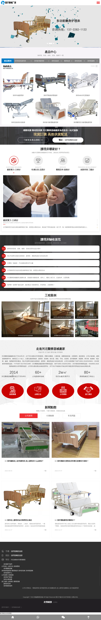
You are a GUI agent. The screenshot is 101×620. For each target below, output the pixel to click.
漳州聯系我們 (8, 586)
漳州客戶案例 (8, 577)
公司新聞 (4, 575)
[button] (47, 43)
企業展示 (11, 581)
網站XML (75, 597)
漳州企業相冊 (8, 579)
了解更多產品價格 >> (33, 140)
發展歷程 (17, 566)
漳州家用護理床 (39, 61)
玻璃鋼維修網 (16, 607)
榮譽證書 (17, 581)
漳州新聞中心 (8, 573)
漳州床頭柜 (78, 61)
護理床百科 (7, 583)
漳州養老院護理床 (20, 61)
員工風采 (4, 581)
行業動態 (11, 575)
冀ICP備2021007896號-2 (64, 597)
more (93, 66)
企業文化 (11, 566)
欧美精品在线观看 (6, 613)
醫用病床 (67, 61)
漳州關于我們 (8, 564)
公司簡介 (4, 566)
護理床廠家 (5, 607)
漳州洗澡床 (55, 61)
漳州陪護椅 (91, 61)
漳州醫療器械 (8, 568)
